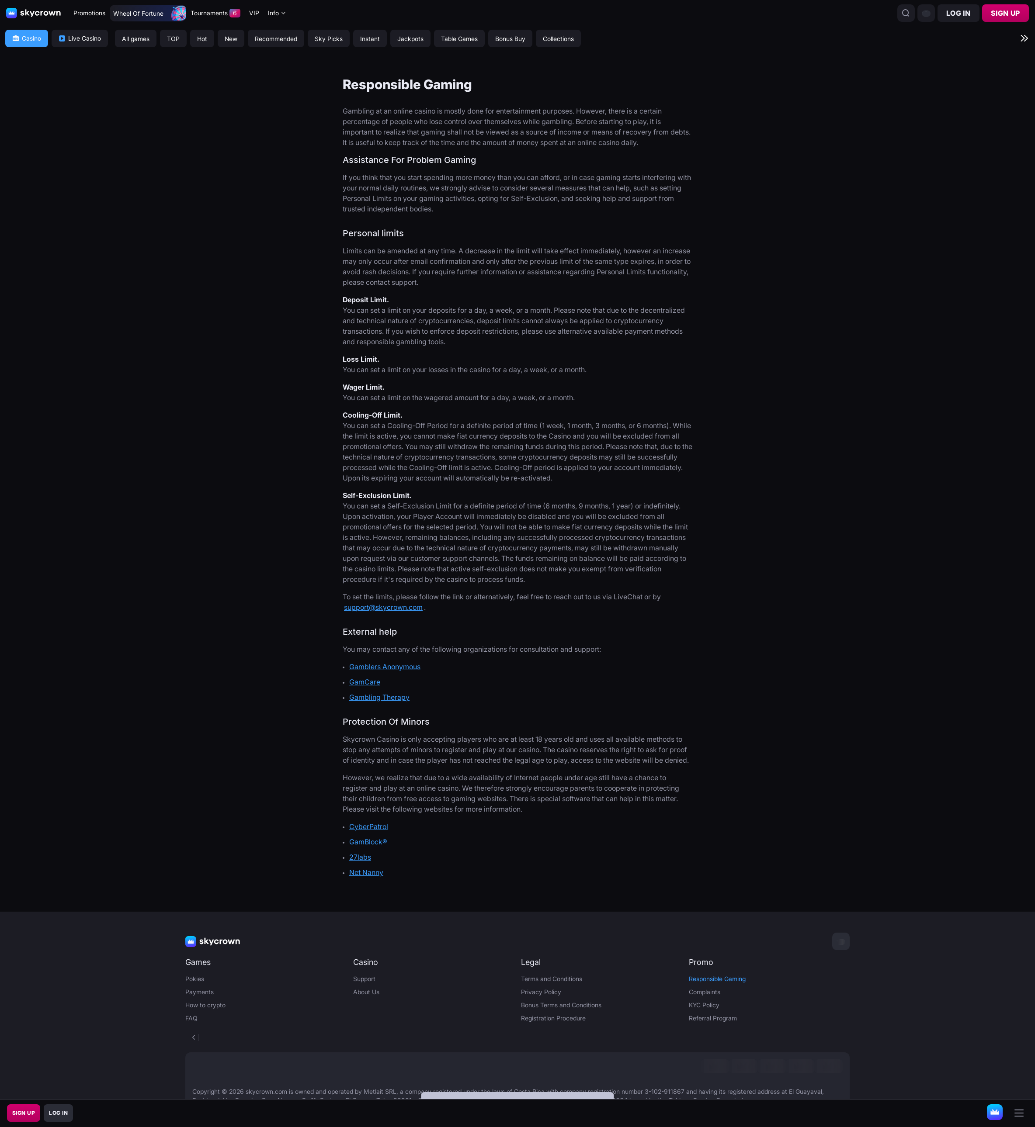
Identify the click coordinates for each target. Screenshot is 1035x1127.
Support (364, 978)
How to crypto (205, 1005)
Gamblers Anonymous (384, 666)
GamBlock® (368, 841)
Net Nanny (366, 872)
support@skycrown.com (383, 607)
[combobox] (277, 13)
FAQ (191, 1018)
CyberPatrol (368, 826)
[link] (715, 1066)
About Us (366, 992)
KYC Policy (704, 1005)
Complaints (704, 992)
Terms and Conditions (551, 978)
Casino (26, 38)
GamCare (364, 682)
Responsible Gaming (717, 978)
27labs (360, 857)
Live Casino (80, 38)
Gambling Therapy (379, 697)
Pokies (194, 978)
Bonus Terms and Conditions (561, 1005)
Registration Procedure (553, 1018)
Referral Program (713, 1018)
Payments (199, 992)
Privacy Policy (541, 992)
